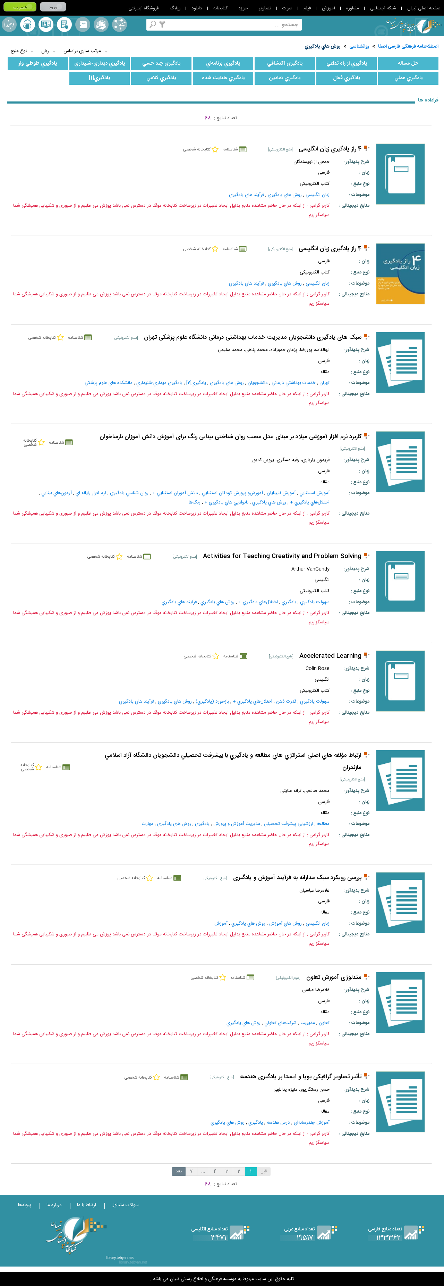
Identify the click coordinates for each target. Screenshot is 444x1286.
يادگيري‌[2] (196, 383)
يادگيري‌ (289, 602)
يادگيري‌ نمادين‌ (284, 78)
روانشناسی (359, 46)
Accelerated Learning (330, 656)
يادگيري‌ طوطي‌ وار (37, 63)
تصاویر (265, 8)
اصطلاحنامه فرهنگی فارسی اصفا (408, 46)
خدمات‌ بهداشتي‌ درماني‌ (294, 383)
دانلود (196, 8)
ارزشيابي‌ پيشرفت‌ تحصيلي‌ (288, 824)
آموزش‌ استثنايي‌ (314, 493)
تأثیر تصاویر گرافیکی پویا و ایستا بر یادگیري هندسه (300, 1077)
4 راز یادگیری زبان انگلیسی (330, 149)
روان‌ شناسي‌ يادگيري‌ (129, 493)
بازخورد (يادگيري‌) (212, 701)
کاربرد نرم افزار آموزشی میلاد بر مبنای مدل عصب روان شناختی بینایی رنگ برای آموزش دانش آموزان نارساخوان (230, 437)
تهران (324, 383)
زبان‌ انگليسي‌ (318, 195)
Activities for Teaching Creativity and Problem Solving (282, 556)
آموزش (328, 8)
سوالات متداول (125, 1205)
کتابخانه (220, 8)
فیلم (307, 8)
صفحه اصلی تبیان (424, 8)
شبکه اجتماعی (383, 8)
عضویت (19, 6)
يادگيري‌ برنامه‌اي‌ (223, 63)
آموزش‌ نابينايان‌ (281, 493)
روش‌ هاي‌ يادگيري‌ (322, 46)
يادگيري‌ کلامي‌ (161, 78)
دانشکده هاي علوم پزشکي (109, 383)
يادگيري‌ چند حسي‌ (161, 63)
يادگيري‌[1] (99, 78)
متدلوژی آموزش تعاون (333, 978)
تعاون (324, 1023)
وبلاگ (175, 8)
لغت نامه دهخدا (9, 24)
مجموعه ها (101, 24)
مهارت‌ (147, 824)
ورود (53, 6)
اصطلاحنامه (119, 24)
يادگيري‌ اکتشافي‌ (284, 63)
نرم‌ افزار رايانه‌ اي (91, 493)
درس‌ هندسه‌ (278, 1123)
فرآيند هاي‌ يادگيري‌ (246, 195)
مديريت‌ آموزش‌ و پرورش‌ (236, 824)
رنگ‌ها (194, 502)
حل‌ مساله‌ (408, 63)
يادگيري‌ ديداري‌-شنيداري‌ (99, 63)
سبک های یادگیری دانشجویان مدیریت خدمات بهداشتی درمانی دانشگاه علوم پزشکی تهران (252, 338)
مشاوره (352, 8)
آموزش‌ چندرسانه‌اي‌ (312, 1123)
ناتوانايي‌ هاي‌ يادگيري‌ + (226, 502)
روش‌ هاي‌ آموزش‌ (285, 923)
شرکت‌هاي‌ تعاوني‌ (280, 1023)
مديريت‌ (307, 1023)
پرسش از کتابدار (46, 24)
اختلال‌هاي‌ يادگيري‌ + (310, 502)
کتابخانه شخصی (64, 24)
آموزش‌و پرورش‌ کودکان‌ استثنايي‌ (232, 493)
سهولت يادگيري (315, 602)
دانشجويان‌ (258, 383)
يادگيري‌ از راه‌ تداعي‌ (346, 63)
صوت (287, 8)
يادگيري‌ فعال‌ (346, 78)
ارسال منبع (27, 24)
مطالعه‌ (323, 824)
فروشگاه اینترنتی (143, 8)
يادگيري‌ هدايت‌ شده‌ (223, 78)
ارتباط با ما (86, 1205)
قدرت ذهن (286, 701)
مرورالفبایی (82, 24)
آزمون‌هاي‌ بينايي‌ (56, 493)
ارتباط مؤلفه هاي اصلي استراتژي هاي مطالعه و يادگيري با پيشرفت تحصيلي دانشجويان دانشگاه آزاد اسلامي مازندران (233, 762)
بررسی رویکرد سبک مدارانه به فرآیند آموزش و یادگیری (297, 878)
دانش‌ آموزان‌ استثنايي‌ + (175, 493)
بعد (179, 1171)
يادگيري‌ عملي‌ (408, 78)
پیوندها (24, 1205)
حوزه (243, 8)
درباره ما (54, 1205)
